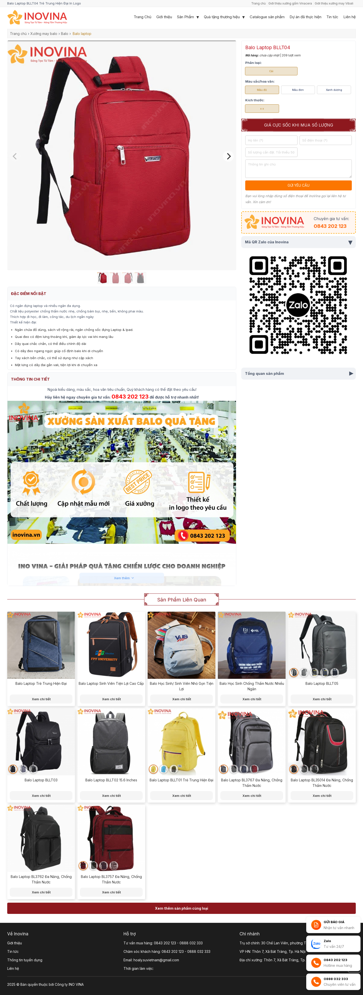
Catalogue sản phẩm (267, 16)
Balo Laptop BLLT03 (41, 780)
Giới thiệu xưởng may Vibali (334, 3)
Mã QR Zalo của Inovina (298, 242)
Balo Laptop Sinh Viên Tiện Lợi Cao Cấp (111, 683)
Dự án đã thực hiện (305, 16)
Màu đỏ (262, 90)
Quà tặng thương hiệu (222, 16)
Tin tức (332, 16)
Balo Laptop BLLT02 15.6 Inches (111, 780)
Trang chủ (258, 3)
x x (262, 108)
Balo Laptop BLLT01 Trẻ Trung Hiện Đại (181, 780)
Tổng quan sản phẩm (300, 373)
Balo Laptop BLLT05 (321, 683)
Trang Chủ (142, 16)
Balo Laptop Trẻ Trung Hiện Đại (41, 683)
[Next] (228, 156)
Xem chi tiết (41, 699)
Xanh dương (334, 90)
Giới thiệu (164, 16)
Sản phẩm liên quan (181, 600)
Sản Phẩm (185, 16)
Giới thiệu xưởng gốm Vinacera (290, 3)
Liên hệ (349, 16)
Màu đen (298, 90)
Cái (271, 71)
